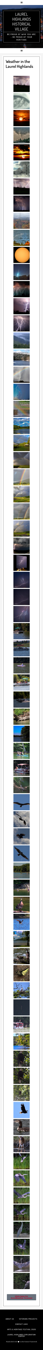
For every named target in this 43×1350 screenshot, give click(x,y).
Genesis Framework (30, 1342)
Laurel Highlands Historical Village (21, 22)
